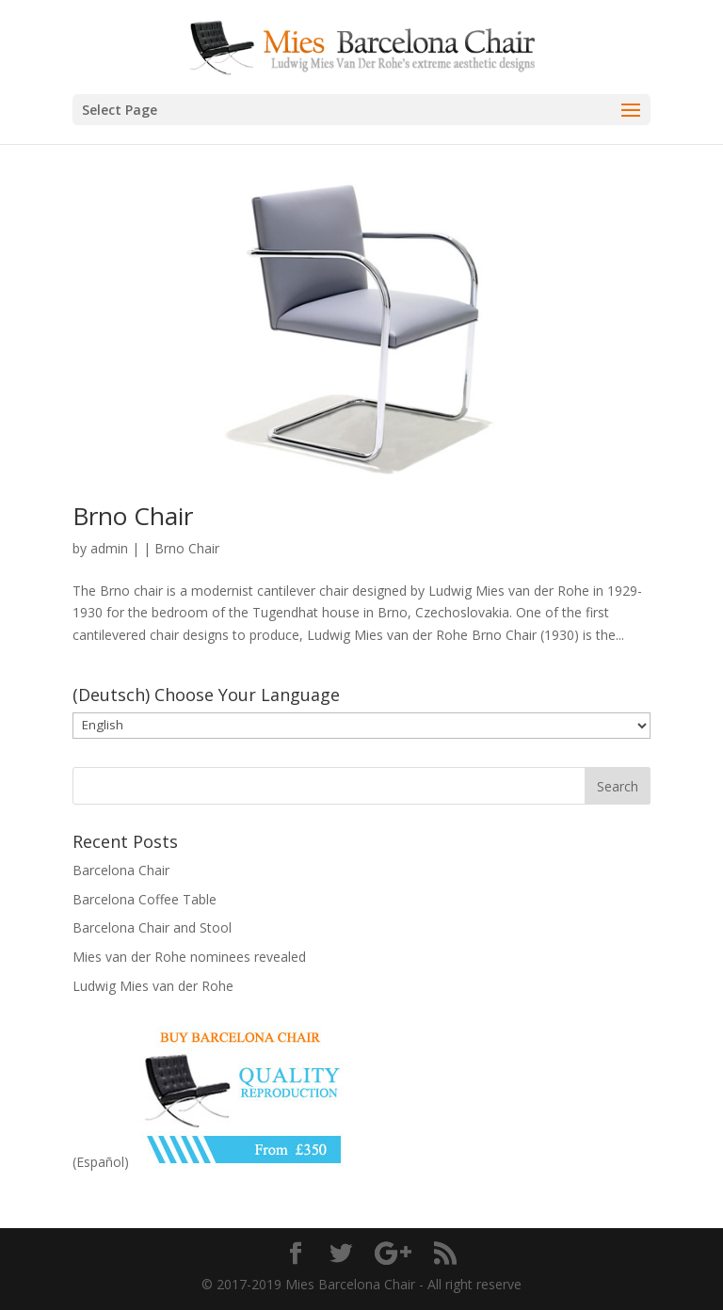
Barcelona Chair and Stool (152, 927)
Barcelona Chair (120, 870)
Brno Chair (132, 516)
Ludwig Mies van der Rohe (152, 986)
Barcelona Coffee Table (144, 899)
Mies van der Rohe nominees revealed (189, 957)
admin (109, 548)
